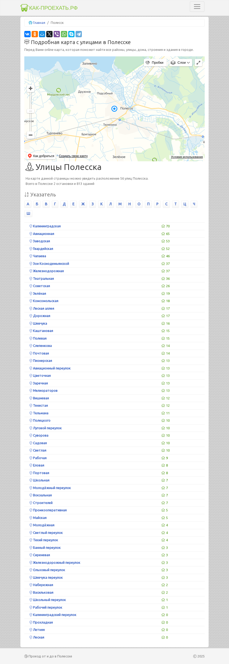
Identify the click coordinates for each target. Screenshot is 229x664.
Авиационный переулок (50, 368)
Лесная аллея (42, 308)
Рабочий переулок (46, 607)
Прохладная (41, 622)
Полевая (38, 338)
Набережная (41, 585)
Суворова (39, 435)
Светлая (38, 450)
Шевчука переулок (46, 577)
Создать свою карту (73, 156)
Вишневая (39, 398)
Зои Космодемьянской (49, 263)
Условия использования (187, 156)
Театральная (42, 278)
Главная (39, 22)
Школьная (39, 480)
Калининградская (45, 226)
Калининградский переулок (53, 615)
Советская (40, 286)
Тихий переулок (44, 540)
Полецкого (40, 420)
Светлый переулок (46, 532)
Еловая (37, 465)
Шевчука (38, 323)
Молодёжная (42, 525)
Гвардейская (41, 248)
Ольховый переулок (47, 570)
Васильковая (41, 592)
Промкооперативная (48, 510)
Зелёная (38, 293)
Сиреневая (40, 555)
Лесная (37, 637)
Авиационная (42, 233)
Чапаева (38, 256)
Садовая (38, 443)
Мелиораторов (44, 390)
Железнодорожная (47, 271)
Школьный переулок (48, 600)
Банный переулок (45, 547)
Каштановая (41, 331)
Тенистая (39, 405)
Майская (38, 518)
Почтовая (39, 353)
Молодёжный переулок (50, 488)
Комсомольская (44, 301)
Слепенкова (41, 345)
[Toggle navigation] (197, 6)
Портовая (39, 473)
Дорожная (40, 316)
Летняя (37, 629)
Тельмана (39, 413)
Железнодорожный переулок (55, 562)
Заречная (39, 383)
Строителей (41, 503)
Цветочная (40, 375)
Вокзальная (41, 495)
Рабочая (38, 458)
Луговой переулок (46, 428)
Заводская (40, 241)
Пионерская (41, 360)
